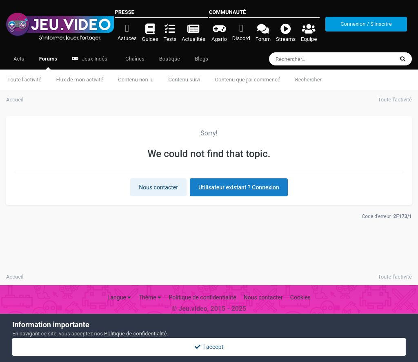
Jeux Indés (89, 59)
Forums (48, 63)
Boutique (169, 59)
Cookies (300, 297)
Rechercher (308, 79)
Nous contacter (158, 187)
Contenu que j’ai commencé (247, 79)
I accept (209, 347)
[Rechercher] (309, 58)
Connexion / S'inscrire (366, 24)
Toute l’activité (24, 79)
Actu (18, 59)
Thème (150, 297)
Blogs (201, 59)
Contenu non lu (135, 79)
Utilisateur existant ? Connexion (238, 187)
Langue (119, 297)
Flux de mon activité (79, 79)
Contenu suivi (184, 79)
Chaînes (134, 59)
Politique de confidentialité (202, 297)
